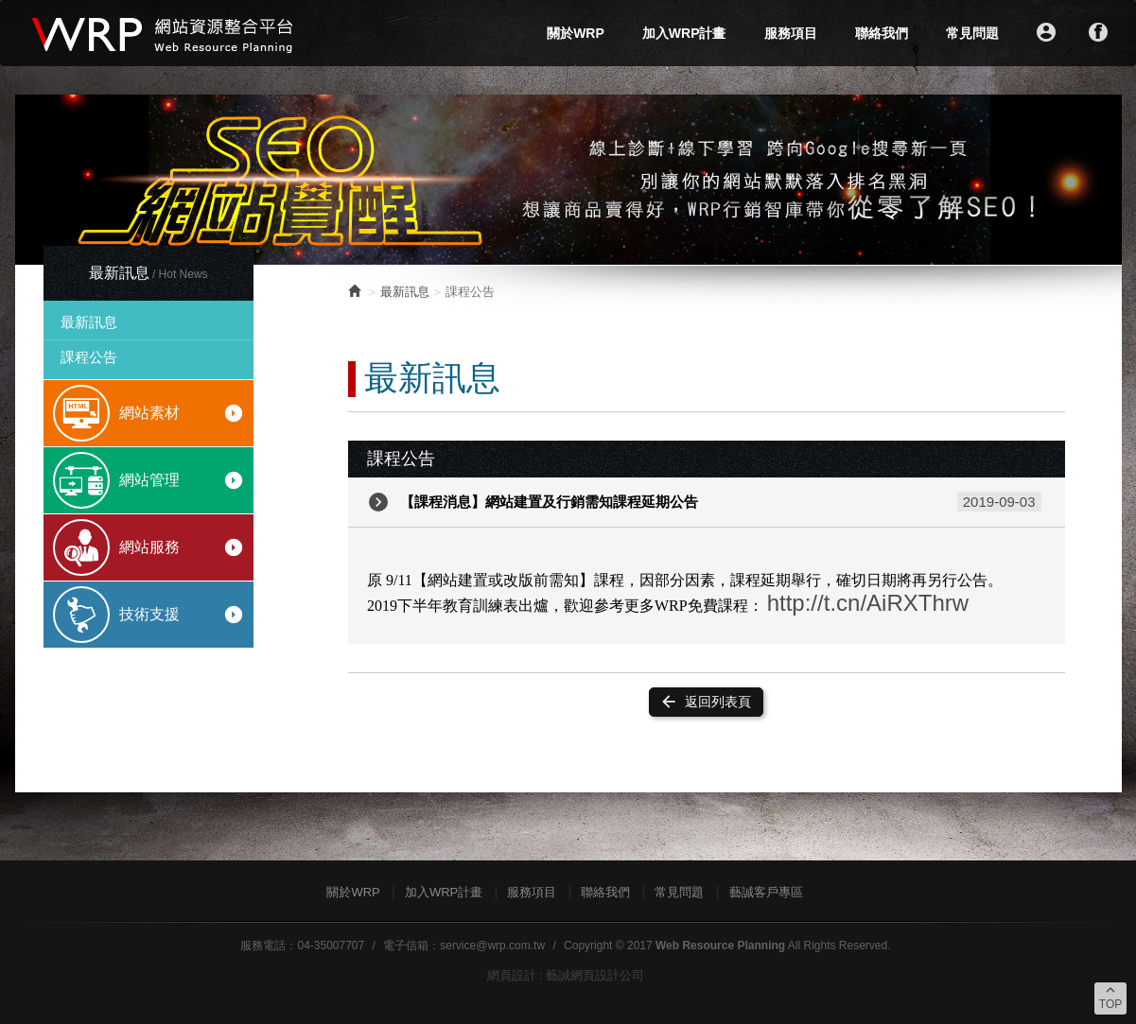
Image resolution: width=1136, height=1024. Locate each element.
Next (1097, 180)
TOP (1110, 996)
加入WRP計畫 (684, 33)
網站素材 (182, 413)
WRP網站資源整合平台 (164, 33)
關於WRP (575, 33)
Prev (40, 180)
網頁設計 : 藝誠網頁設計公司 (566, 975)
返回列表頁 (705, 701)
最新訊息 (89, 322)
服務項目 (790, 33)
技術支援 (182, 614)
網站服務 (182, 547)
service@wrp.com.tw (492, 945)
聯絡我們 (881, 33)
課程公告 (89, 357)
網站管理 (182, 480)
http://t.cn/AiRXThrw (868, 603)
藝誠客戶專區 (766, 892)
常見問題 (972, 33)
